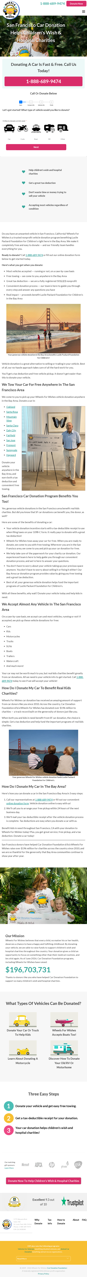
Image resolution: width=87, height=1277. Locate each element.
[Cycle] (22, 128)
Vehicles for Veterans (26, 1249)
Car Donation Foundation (57, 1268)
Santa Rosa (12, 411)
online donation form (17, 803)
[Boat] (36, 128)
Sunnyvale (11, 450)
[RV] (49, 128)
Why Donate (38, 1221)
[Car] (9, 128)
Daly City (11, 430)
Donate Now (76, 3)
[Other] (63, 128)
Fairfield (10, 435)
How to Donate (61, 1221)
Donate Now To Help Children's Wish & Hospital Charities (43, 1180)
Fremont (11, 445)
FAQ (84, 1219)
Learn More (9, 1168)
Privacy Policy (43, 1274)
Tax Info (50, 1221)
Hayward (11, 455)
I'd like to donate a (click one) (14, 121)
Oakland (10, 406)
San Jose (10, 440)
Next (36, 147)
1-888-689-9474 (34, 255)
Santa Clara (12, 425)
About (76, 1219)
